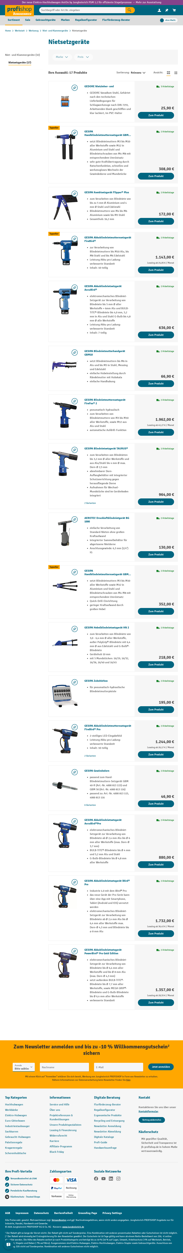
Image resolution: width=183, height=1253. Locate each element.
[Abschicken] (161, 1066)
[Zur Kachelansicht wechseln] (176, 73)
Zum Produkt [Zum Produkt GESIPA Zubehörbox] (156, 709)
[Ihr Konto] (159, 10)
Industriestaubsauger (17, 1126)
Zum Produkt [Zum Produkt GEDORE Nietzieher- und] (156, 115)
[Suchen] (130, 10)
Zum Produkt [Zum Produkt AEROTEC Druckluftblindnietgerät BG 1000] (156, 554)
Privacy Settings (112, 1213)
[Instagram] (118, 1179)
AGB (7, 1213)
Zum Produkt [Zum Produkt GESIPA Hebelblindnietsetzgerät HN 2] (156, 664)
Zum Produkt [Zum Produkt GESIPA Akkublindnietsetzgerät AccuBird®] (156, 335)
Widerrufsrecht (58, 1135)
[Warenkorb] (174, 10)
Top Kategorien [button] (16, 1097)
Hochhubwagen (14, 1104)
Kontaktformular (148, 1111)
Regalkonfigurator (104, 1110)
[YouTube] (103, 1179)
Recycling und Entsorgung (109, 1120)
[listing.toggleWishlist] (75, 88)
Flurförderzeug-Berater (107, 1104)
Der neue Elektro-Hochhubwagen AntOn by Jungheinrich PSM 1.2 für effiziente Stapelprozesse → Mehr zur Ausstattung (91, 2)
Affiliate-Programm (61, 1146)
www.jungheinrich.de (73, 1226)
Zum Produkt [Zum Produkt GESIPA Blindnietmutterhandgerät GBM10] (156, 383)
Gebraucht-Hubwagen (18, 1137)
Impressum (22, 1213)
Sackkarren (11, 1131)
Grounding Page (87, 1213)
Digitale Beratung (107, 1097)
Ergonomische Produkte (108, 1115)
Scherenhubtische (15, 1153)
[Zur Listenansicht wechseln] (168, 72)
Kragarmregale (13, 1148)
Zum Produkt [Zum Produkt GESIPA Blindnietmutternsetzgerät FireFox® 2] (156, 432)
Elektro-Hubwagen (16, 1115)
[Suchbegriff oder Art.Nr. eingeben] (82, 10)
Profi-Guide (100, 1142)
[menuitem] (159, 10)
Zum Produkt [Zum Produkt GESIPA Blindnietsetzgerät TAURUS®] (156, 501)
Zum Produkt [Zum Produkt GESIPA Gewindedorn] (156, 803)
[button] (114, 1099)
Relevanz (138, 73)
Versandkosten (59, 1220)
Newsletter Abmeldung (107, 1131)
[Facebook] (96, 1179)
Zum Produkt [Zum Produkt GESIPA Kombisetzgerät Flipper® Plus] (156, 221)
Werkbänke (11, 1110)
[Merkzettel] (167, 10)
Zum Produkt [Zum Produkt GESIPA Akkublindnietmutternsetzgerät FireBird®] (156, 270)
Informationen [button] (60, 1097)
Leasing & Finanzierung (63, 1130)
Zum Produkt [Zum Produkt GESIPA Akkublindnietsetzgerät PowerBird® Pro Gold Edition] (156, 1002)
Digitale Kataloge (104, 1137)
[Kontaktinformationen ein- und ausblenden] (8, 1244)
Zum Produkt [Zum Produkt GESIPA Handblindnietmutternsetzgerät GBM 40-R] (156, 176)
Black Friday (57, 1152)
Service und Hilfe (59, 1104)
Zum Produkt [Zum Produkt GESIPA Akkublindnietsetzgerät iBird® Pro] (156, 933)
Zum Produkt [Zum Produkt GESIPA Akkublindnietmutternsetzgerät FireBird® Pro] (156, 754)
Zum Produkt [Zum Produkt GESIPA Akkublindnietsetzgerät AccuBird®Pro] (156, 864)
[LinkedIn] (111, 1179)
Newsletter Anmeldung (107, 1126)
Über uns (55, 1110)
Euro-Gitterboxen (15, 1120)
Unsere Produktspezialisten (65, 1125)
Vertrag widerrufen (151, 1119)
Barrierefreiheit (63, 1213)
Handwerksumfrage (105, 1148)
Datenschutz (41, 1213)
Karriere (54, 1141)
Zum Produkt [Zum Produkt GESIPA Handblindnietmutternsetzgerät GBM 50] (156, 611)
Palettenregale (13, 1142)
